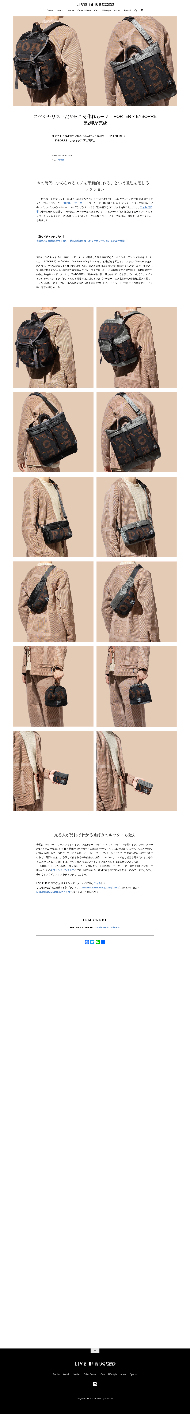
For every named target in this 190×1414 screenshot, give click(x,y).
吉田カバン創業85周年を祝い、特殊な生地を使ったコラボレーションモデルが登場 (80, 241)
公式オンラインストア (62, 870)
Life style (106, 10)
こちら (97, 883)
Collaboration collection (107, 927)
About (117, 10)
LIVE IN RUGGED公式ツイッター (54, 892)
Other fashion (84, 10)
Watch (60, 10)
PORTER (61, 160)
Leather (70, 10)
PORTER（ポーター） (74, 203)
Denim (50, 10)
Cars (96, 10)
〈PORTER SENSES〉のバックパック (100, 887)
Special (127, 10)
